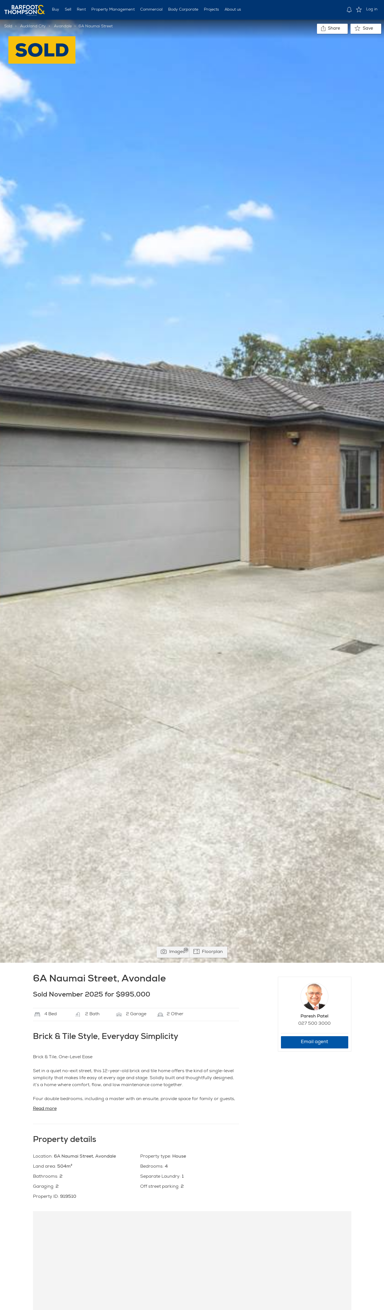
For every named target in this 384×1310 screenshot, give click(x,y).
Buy (55, 10)
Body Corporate (183, 10)
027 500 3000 (314, 1024)
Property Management (113, 10)
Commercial (151, 10)
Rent (81, 10)
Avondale (63, 26)
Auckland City (33, 26)
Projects (211, 10)
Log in (372, 9)
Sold (8, 26)
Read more (45, 1109)
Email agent (314, 1042)
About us (233, 10)
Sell (68, 10)
